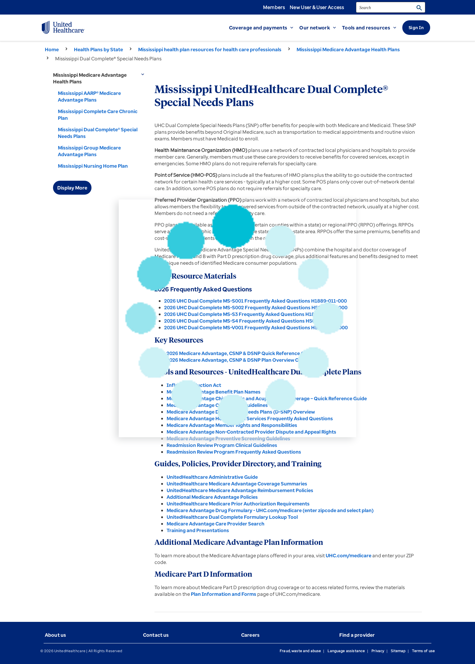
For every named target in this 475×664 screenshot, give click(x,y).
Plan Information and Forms (223, 594)
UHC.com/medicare (348, 555)
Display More (72, 187)
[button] (264, 27)
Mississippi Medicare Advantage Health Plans (348, 49)
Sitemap (398, 650)
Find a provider (357, 635)
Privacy (377, 650)
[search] (390, 7)
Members (274, 7)
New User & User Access (317, 7)
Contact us (156, 635)
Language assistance (346, 650)
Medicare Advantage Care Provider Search (215, 523)
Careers (250, 635)
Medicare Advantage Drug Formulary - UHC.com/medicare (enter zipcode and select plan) (270, 510)
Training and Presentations (198, 530)
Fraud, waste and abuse (300, 650)
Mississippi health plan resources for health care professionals (209, 49)
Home (52, 49)
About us (55, 635)
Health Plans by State (98, 49)
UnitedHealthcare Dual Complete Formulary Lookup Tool (232, 517)
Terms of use (423, 650)
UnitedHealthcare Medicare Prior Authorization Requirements (238, 503)
